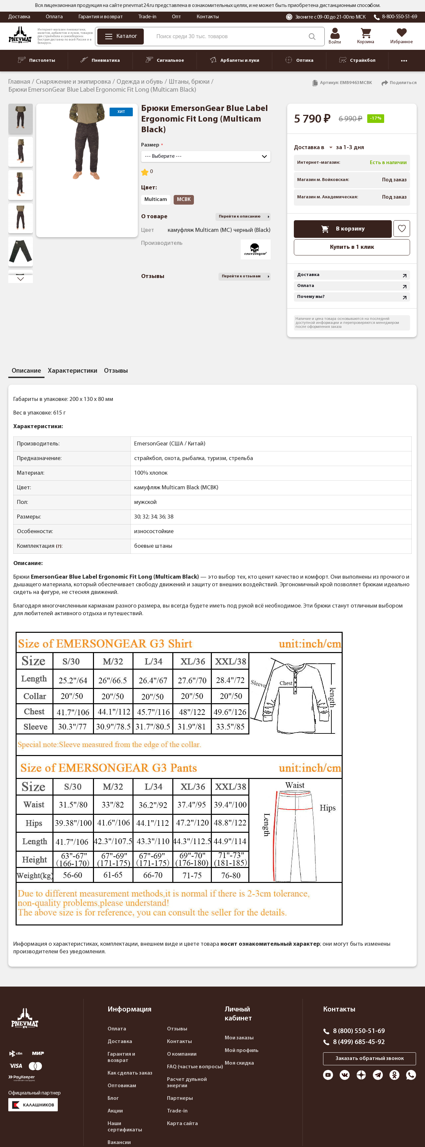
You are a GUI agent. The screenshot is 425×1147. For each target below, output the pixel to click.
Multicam (155, 199)
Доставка (19, 17)
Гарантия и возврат (100, 17)
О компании (182, 1054)
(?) (58, 546)
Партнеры (180, 1098)
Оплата (54, 17)
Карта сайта (182, 1123)
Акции (115, 1111)
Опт (176, 17)
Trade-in (147, 17)
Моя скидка (239, 1063)
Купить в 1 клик (352, 247)
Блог (113, 1098)
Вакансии (119, 1142)
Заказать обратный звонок (370, 1058)
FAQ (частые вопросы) (195, 1067)
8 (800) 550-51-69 (359, 1031)
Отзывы (177, 1029)
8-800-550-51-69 (399, 17)
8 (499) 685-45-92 (359, 1042)
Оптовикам (122, 1086)
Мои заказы (239, 1038)
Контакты (208, 17)
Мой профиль (242, 1050)
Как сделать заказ (130, 1073)
